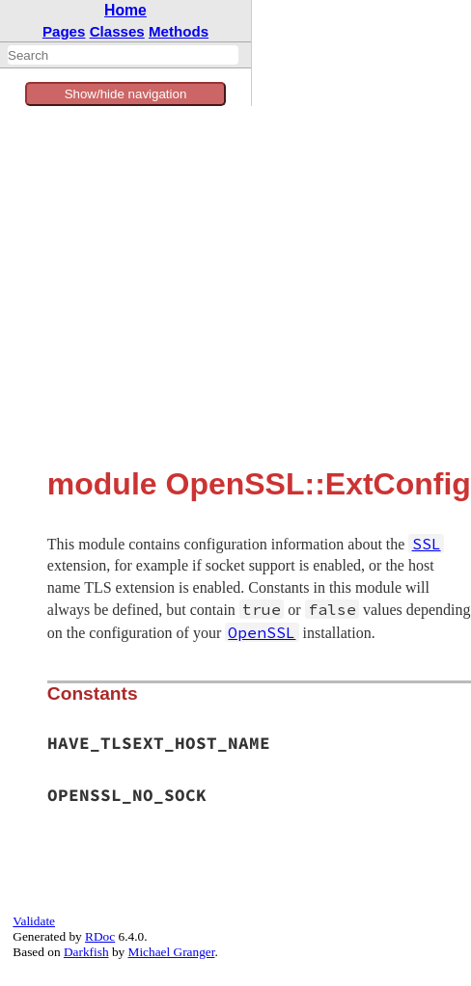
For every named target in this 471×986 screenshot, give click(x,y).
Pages (64, 31)
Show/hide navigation (126, 94)
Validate (34, 921)
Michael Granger (171, 952)
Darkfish (86, 952)
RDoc (100, 936)
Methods (178, 31)
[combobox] (123, 55)
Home (125, 10)
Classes (117, 31)
